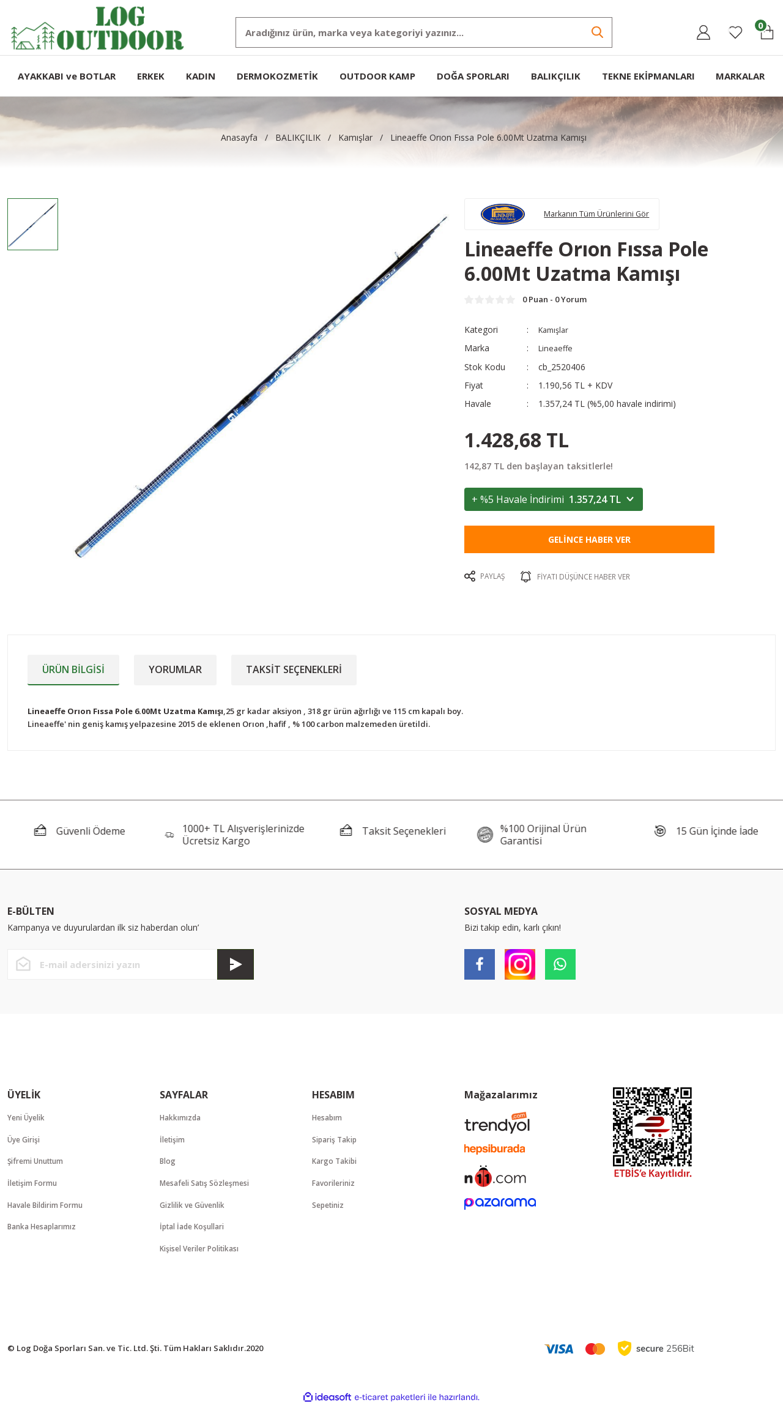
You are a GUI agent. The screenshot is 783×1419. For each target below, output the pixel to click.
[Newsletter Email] (130, 971)
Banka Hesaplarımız (46, 1238)
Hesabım (329, 1125)
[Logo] (97, 26)
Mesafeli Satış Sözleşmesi (209, 1193)
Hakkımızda (183, 1125)
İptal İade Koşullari (196, 1238)
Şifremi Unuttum (39, 1170)
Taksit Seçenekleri (294, 676)
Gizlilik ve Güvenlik (197, 1215)
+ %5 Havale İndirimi (554, 506)
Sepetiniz (330, 1215)
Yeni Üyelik (29, 1125)
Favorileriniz (337, 1193)
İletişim (174, 1147)
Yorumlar (175, 676)
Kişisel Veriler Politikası (205, 1261)
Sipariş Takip (337, 1147)
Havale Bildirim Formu (51, 1215)
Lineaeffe (556, 356)
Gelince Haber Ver (589, 547)
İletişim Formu (35, 1193)
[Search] (424, 32)
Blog (168, 1170)
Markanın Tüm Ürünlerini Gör (609, 216)
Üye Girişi (26, 1147)
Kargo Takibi (337, 1170)
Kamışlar (555, 337)
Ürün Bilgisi (73, 676)
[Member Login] (703, 32)
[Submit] (235, 971)
